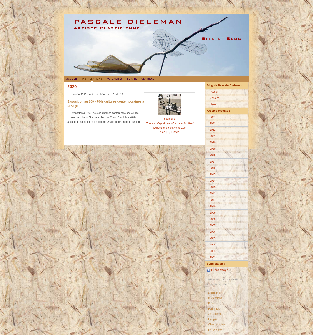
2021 (213, 136)
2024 (213, 116)
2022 (213, 129)
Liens (213, 104)
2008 (213, 219)
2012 (213, 193)
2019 (213, 148)
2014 (213, 180)
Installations (92, 79)
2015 (213, 174)
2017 (213, 161)
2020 (213, 142)
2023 (213, 123)
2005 (213, 238)
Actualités (115, 79)
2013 (213, 187)
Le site (132, 79)
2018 (213, 155)
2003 (213, 251)
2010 (213, 206)
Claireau (148, 79)
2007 (213, 225)
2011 (213, 199)
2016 (213, 167)
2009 (213, 212)
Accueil (72, 79)
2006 (213, 231)
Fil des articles (219, 270)
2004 (213, 244)
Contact (214, 98)
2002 (213, 257)
